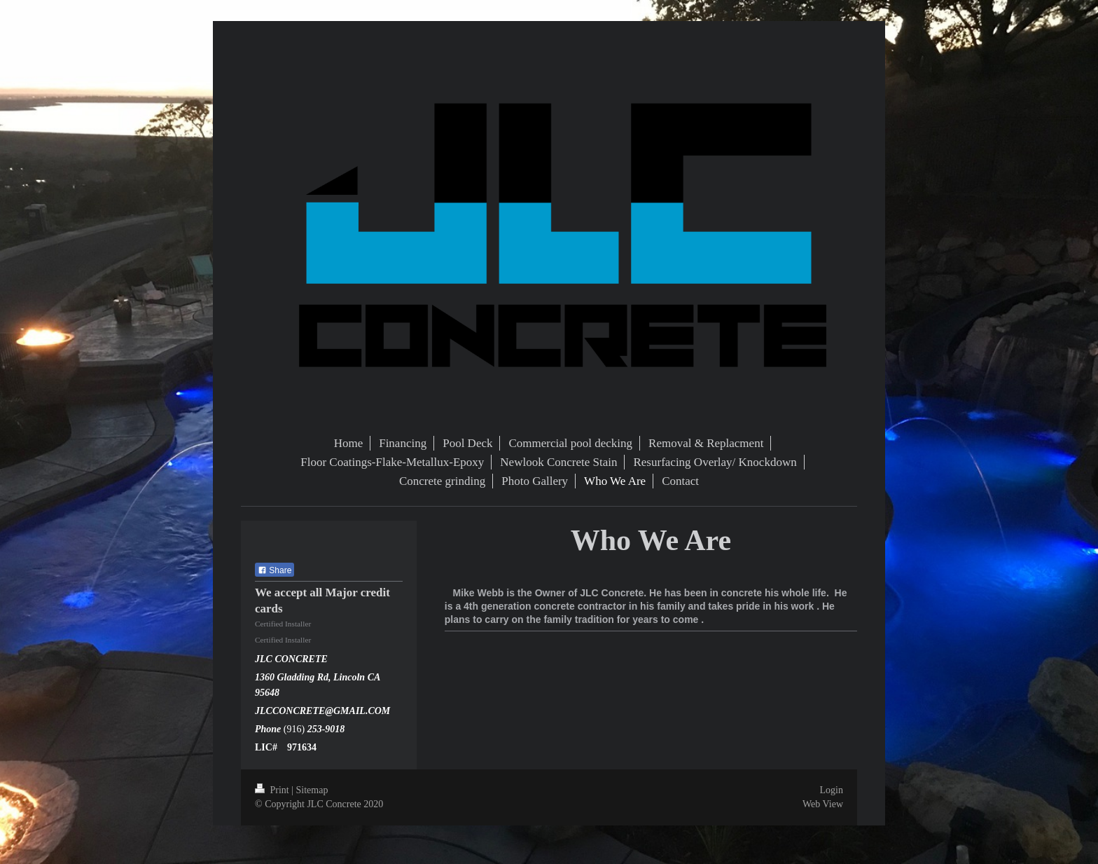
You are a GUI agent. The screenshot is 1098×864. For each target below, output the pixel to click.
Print (273, 790)
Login (831, 790)
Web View (822, 804)
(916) (295, 729)
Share (274, 570)
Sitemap (312, 790)
